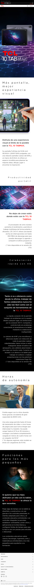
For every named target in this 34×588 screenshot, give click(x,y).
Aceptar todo (16, 586)
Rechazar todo (21, 586)
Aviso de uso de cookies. (24, 584)
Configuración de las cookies (28, 586)
